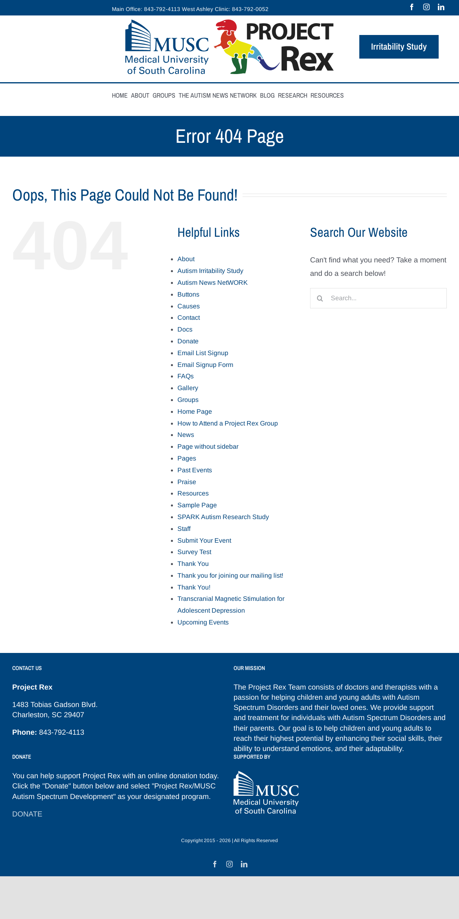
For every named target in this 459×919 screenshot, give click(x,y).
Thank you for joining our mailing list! (230, 575)
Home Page (194, 411)
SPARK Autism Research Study (223, 516)
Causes (188, 306)
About (186, 258)
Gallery (187, 387)
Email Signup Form (205, 364)
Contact (188, 317)
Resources (193, 493)
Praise (186, 481)
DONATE (27, 814)
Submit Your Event (204, 540)
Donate (188, 341)
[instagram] (426, 7)
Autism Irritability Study (210, 270)
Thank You (193, 563)
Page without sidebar (207, 446)
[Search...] (378, 298)
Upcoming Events (203, 622)
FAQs (185, 376)
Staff (183, 528)
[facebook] (412, 7)
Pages (186, 458)
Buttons (188, 294)
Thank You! (193, 587)
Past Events (194, 470)
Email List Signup (202, 352)
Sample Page (197, 505)
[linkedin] (441, 7)
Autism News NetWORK (212, 282)
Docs (184, 329)
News (185, 434)
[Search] (320, 298)
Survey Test (194, 551)
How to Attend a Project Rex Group (227, 423)
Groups (188, 399)
